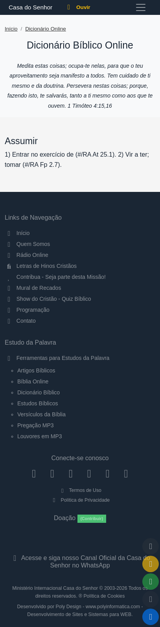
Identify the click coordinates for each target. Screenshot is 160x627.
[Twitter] (71, 473)
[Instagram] (52, 473)
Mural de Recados (33, 288)
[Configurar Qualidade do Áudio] (150, 599)
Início (11, 29)
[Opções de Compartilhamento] (150, 581)
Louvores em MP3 (39, 436)
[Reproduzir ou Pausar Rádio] (150, 617)
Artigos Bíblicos (36, 370)
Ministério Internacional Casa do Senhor (55, 588)
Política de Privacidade (80, 500)
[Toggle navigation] (140, 7)
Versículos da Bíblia (41, 414)
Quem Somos (27, 244)
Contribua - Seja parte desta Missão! (55, 277)
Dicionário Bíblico (38, 392)
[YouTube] (89, 473)
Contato (20, 321)
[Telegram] (126, 473)
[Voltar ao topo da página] (150, 546)
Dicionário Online (45, 29)
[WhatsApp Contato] (107, 473)
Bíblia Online (32, 381)
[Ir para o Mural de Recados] (150, 564)
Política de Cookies (104, 596)
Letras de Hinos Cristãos (41, 266)
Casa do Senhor (29, 7)
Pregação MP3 (35, 425)
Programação (27, 310)
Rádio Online (26, 255)
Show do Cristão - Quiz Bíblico (48, 299)
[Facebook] (34, 473)
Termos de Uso (80, 490)
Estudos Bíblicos (37, 403)
